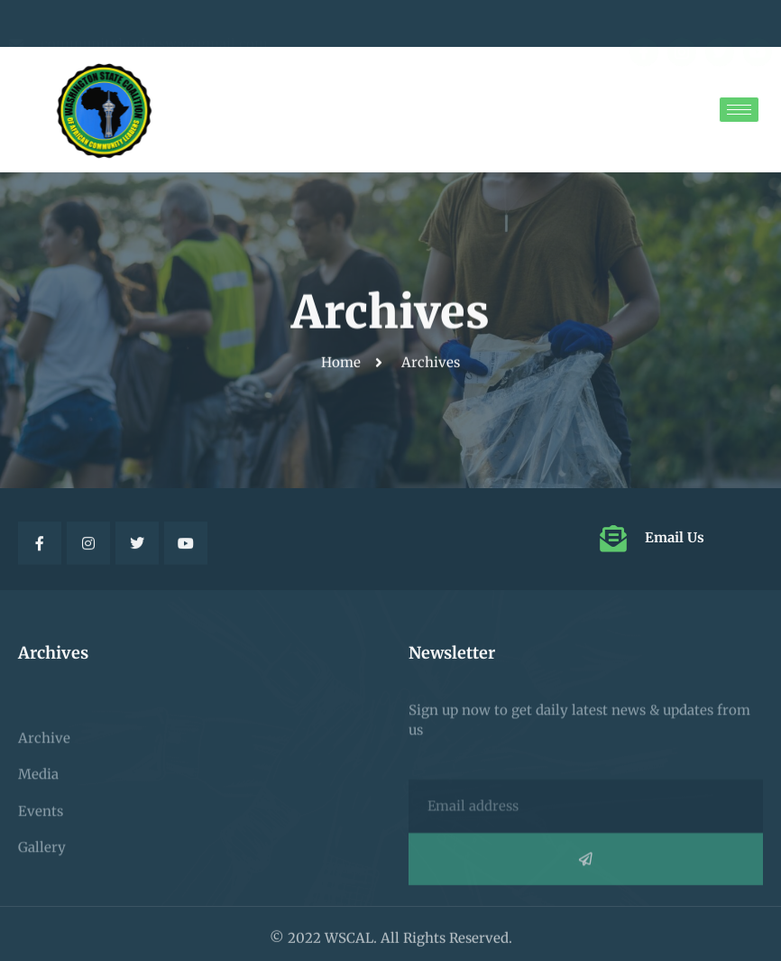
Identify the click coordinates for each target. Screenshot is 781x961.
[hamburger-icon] (739, 110)
